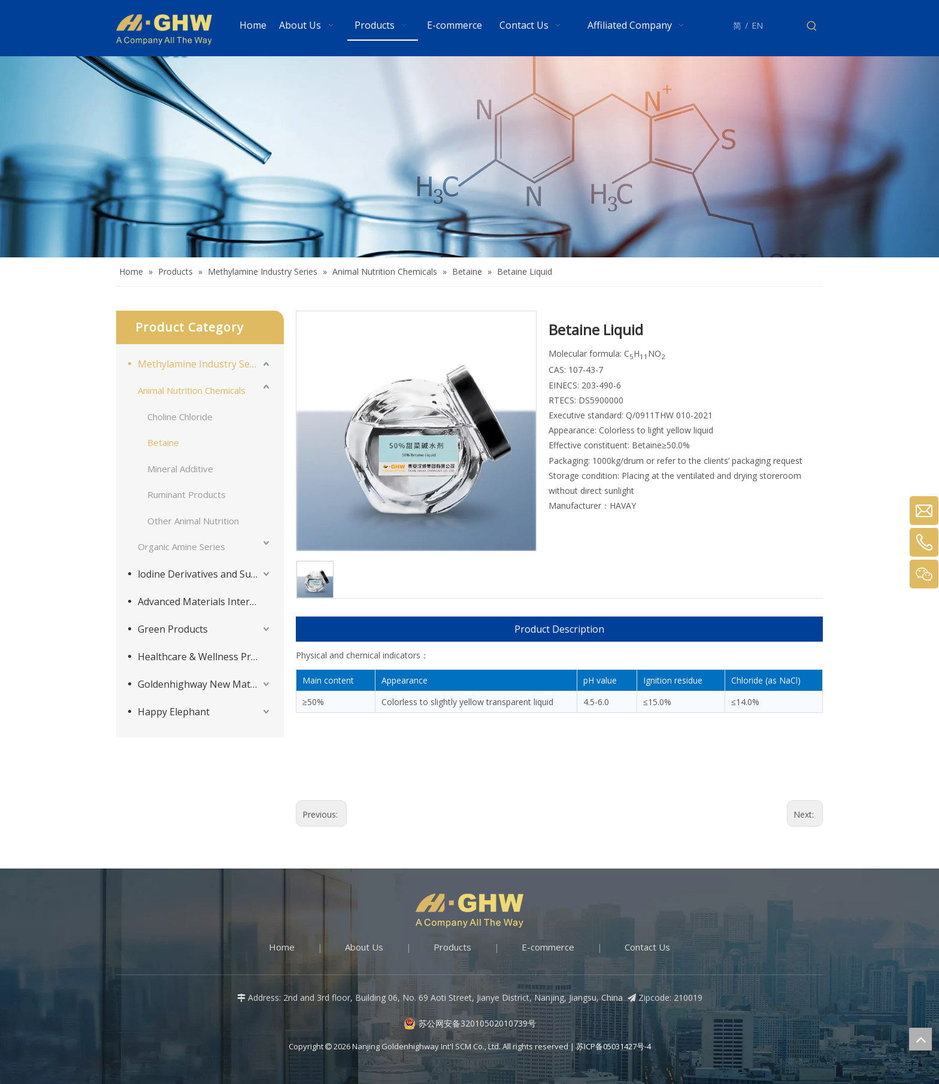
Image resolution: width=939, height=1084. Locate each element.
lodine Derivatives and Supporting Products (205, 574)
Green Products (173, 629)
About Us (364, 947)
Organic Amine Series (181, 546)
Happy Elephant (174, 711)
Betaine (163, 442)
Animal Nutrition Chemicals (192, 390)
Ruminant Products (186, 494)
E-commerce (548, 947)
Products (452, 947)
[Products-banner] (469, 156)
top (920, 1039)
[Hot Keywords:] (812, 26)
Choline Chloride (180, 417)
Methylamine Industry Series (202, 364)
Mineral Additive (180, 469)
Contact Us (647, 947)
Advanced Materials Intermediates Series (205, 601)
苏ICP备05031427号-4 (613, 1046)
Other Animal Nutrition (193, 521)
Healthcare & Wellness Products (205, 656)
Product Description (559, 629)
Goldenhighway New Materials (205, 684)
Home (282, 947)
